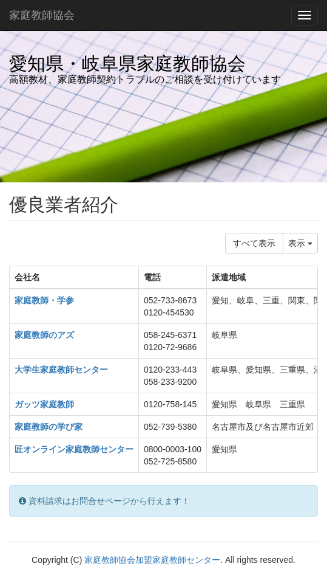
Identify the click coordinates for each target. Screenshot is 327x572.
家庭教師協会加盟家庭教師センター (152, 560)
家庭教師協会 (42, 15)
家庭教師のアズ (44, 335)
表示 (300, 243)
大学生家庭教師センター (61, 369)
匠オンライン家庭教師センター (74, 449)
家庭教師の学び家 (49, 427)
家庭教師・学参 (44, 300)
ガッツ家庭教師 (44, 404)
